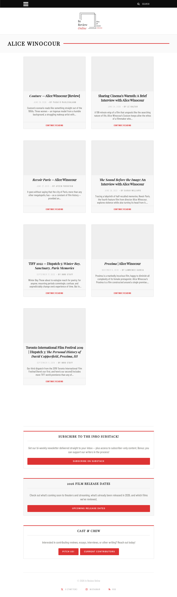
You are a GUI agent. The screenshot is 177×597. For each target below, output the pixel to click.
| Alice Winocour (122, 263)
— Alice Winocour (54, 180)
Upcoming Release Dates (88, 508)
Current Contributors (99, 552)
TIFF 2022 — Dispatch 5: (55, 265)
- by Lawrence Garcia (132, 270)
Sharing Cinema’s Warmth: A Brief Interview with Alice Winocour (122, 98)
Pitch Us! (68, 552)
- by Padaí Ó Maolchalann (62, 102)
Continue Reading (54, 125)
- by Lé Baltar (130, 106)
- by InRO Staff (65, 274)
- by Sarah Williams (130, 190)
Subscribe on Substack (89, 461)
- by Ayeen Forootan (62, 186)
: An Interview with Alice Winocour (122, 182)
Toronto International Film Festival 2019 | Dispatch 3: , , (54, 351)
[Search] (138, 4)
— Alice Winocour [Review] (54, 96)
